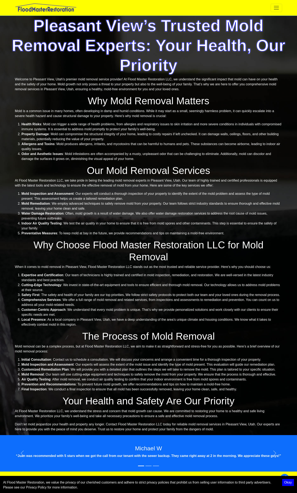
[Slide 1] (141, 466)
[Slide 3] (156, 466)
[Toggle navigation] (276, 8)
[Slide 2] (148, 466)
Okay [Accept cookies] (288, 482)
